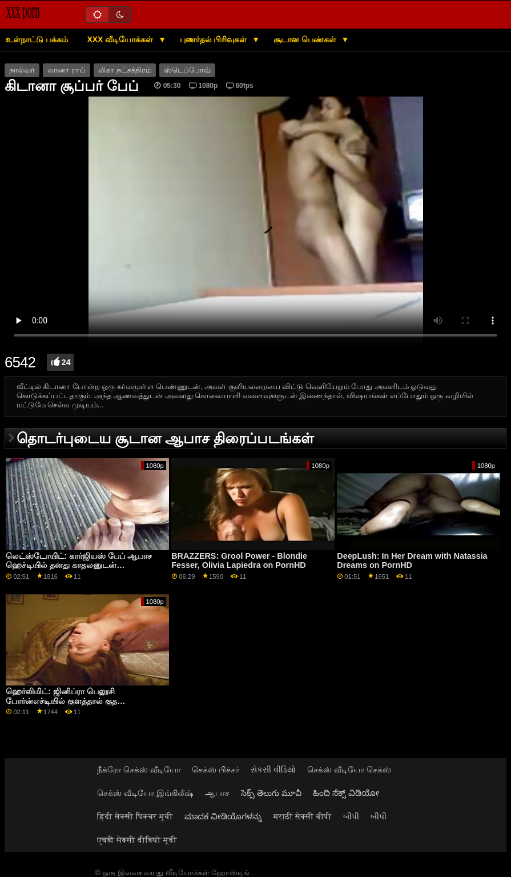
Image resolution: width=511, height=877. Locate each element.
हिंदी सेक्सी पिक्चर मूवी (135, 816)
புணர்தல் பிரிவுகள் (215, 39)
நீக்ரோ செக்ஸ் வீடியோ (138, 769)
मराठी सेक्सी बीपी (302, 816)
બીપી (351, 816)
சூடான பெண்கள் (306, 39)
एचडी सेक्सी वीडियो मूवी (137, 839)
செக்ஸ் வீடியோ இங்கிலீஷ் (145, 793)
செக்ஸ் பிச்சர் (215, 769)
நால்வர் (22, 70)
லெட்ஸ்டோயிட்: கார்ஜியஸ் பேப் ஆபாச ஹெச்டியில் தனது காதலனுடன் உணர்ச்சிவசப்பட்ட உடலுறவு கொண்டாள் (81, 565)
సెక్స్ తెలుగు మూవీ (271, 793)
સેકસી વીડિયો (273, 769)
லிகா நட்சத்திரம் (124, 70)
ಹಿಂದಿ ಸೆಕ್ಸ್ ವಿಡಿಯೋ (346, 793)
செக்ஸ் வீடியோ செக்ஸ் (349, 769)
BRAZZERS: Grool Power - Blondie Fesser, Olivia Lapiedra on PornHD (239, 560)
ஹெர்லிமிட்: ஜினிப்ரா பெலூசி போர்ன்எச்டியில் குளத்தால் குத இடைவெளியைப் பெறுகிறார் (61, 701)
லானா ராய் (66, 70)
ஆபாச (217, 793)
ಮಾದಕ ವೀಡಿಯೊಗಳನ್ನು (223, 816)
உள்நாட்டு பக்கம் (37, 39)
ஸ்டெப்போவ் (187, 70)
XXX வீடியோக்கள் (121, 39)
